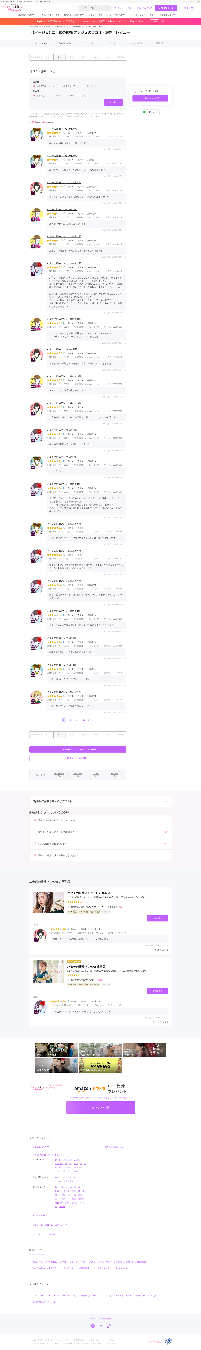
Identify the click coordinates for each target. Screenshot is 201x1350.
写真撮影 (69, 95)
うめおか (152, 1295)
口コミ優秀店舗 (139, 1262)
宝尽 (63, 1199)
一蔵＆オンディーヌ (124, 1295)
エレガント (66, 1177)
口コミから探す (96, 15)
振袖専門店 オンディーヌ (44, 1302)
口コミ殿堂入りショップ (56, 1225)
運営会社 (86, 1344)
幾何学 (74, 1203)
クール (58, 1181)
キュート (77, 1177)
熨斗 (57, 1199)
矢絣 (67, 1203)
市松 (82, 1203)
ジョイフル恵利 (106, 1295)
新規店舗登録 (112, 1344)
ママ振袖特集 (51, 1262)
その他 (75, 1171)
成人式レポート (70, 1268)
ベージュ (68, 1160)
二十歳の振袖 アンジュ (59, 27)
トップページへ (195, 1)
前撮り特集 (38, 1262)
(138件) (83, 902)
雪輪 (74, 1199)
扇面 (70, 1195)
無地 (57, 1187)
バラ (63, 1191)
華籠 (80, 1195)
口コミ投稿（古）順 (68, 86)
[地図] (121, 907)
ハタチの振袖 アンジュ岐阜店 (62, 128)
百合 (74, 1191)
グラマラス (68, 1181)
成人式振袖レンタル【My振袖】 (40, 27)
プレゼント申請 (122, 7)
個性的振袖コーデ (87, 1268)
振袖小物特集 (122, 1268)
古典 (57, 1177)
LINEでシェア (150, 112)
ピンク (77, 1160)
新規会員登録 (166, 8)
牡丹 (57, 1191)
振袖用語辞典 (79, 1340)
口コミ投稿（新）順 (43, 86)
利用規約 (55, 1344)
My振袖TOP (37, 1340)
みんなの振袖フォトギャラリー (47, 1268)
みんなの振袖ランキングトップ (47, 1155)
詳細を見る (157, 918)
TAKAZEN (66, 1295)
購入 (82, 95)
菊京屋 (76, 1295)
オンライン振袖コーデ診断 (118, 1262)
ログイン (188, 8)
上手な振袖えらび (105, 1268)
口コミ (112, 43)
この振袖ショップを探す (150, 98)
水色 (76, 1163)
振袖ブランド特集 (77, 1262)
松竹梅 (62, 1195)
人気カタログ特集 (96, 1262)
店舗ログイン (98, 1344)
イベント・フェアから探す (142, 15)
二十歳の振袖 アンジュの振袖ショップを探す (78, 749)
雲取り (81, 1199)
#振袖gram (140, 1295)
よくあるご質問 (144, 7)
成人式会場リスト (41, 1344)
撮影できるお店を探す (74, 15)
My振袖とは (50, 1340)
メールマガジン (109, 1340)
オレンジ (59, 1163)
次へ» (90, 720)
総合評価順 (90, 86)
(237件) (83, 975)
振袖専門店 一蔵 (89, 1295)
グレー (58, 1171)
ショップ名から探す (116, 15)
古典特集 (63, 1262)
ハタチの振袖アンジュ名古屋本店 (64, 182)
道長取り (59, 1203)
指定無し (38, 95)
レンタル (54, 95)
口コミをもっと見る (160, 950)
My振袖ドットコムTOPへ (77, 758)
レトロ (78, 1181)
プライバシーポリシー (70, 1344)
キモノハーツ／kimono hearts (46, 1295)
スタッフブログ (64, 1340)
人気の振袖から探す (51, 15)
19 (84, 720)
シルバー (78, 1167)
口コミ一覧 (38, 1225)
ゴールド (68, 1167)
